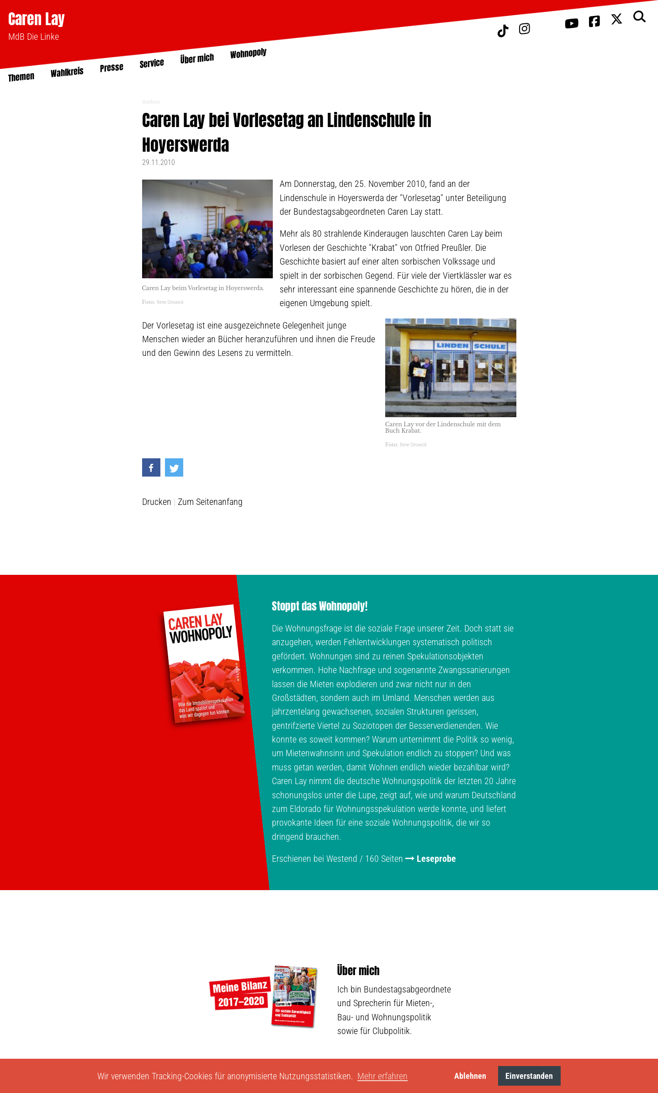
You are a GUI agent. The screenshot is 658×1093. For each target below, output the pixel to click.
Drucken (156, 501)
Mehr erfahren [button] (382, 1076)
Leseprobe (436, 858)
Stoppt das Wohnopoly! (319, 606)
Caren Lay (36, 19)
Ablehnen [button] (470, 1076)
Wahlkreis (151, 102)
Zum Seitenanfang (210, 501)
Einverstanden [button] (529, 1076)
